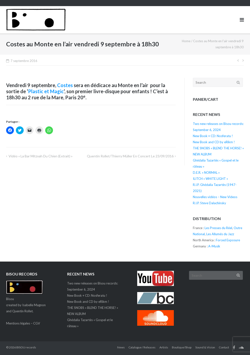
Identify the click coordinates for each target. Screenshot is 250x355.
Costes (65, 85)
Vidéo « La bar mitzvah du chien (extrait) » (41, 156)
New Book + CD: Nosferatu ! (213, 136)
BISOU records (26, 347)
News (121, 347)
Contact (224, 347)
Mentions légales (18, 323)
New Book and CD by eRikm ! (214, 142)
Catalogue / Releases (142, 347)
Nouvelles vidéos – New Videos (215, 197)
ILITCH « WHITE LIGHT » (210, 179)
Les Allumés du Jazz (220, 234)
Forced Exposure (228, 240)
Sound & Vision (205, 347)
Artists (163, 347)
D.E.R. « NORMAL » (206, 172)
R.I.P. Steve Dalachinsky (209, 203)
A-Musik (214, 246)
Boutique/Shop (181, 347)
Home (186, 41)
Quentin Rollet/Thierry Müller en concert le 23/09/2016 (130, 156)
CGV (36, 323)
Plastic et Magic (46, 91)
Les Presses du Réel (218, 228)
